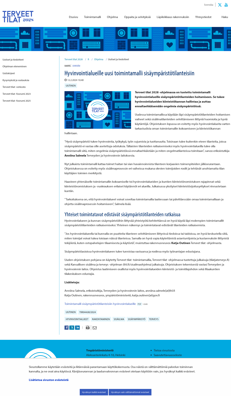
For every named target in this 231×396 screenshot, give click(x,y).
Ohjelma (98, 59)
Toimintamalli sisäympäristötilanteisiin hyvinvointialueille (106, 304)
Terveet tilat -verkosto (14, 86)
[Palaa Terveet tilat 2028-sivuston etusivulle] (15, 16)
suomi (67, 65)
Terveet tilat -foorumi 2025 (17, 100)
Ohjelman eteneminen (15, 66)
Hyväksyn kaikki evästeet (94, 392)
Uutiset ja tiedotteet (13, 59)
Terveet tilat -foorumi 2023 (17, 93)
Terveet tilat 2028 (73, 59)
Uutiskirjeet (9, 73)
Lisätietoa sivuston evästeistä (48, 380)
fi (88, 59)
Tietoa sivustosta (164, 350)
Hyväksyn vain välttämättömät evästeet (130, 392)
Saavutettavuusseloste (168, 355)
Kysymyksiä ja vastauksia (16, 80)
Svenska (208, 4)
